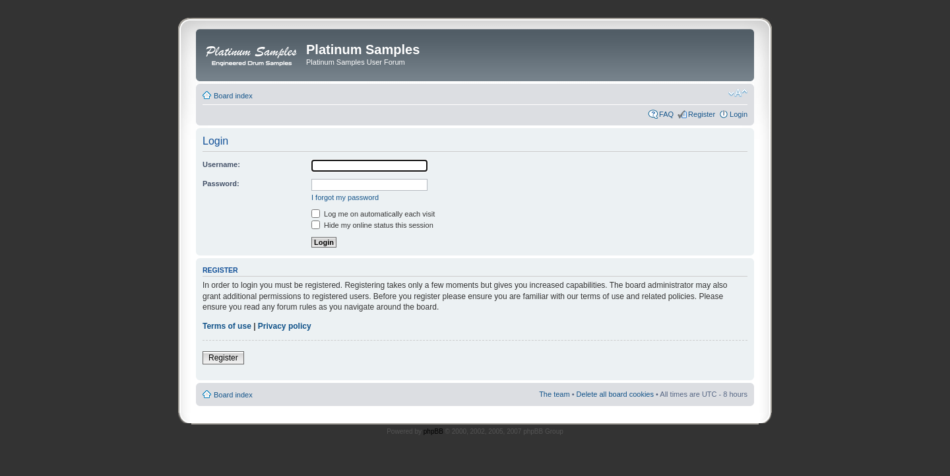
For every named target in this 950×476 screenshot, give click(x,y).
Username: (221, 164)
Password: (221, 183)
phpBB (433, 431)
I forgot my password (345, 197)
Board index (233, 96)
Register (701, 114)
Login (738, 114)
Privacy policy (284, 326)
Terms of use (227, 326)
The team (554, 394)
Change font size (737, 93)
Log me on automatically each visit (373, 214)
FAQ (666, 114)
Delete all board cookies (615, 394)
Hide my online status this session (372, 225)
